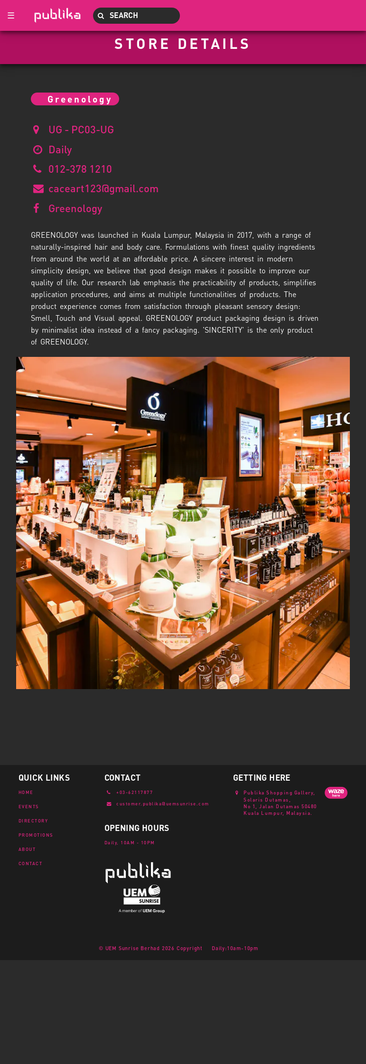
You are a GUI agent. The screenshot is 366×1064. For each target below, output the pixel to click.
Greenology (75, 208)
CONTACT (31, 863)
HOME (26, 792)
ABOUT (27, 849)
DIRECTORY (33, 820)
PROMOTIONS (36, 835)
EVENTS (29, 806)
